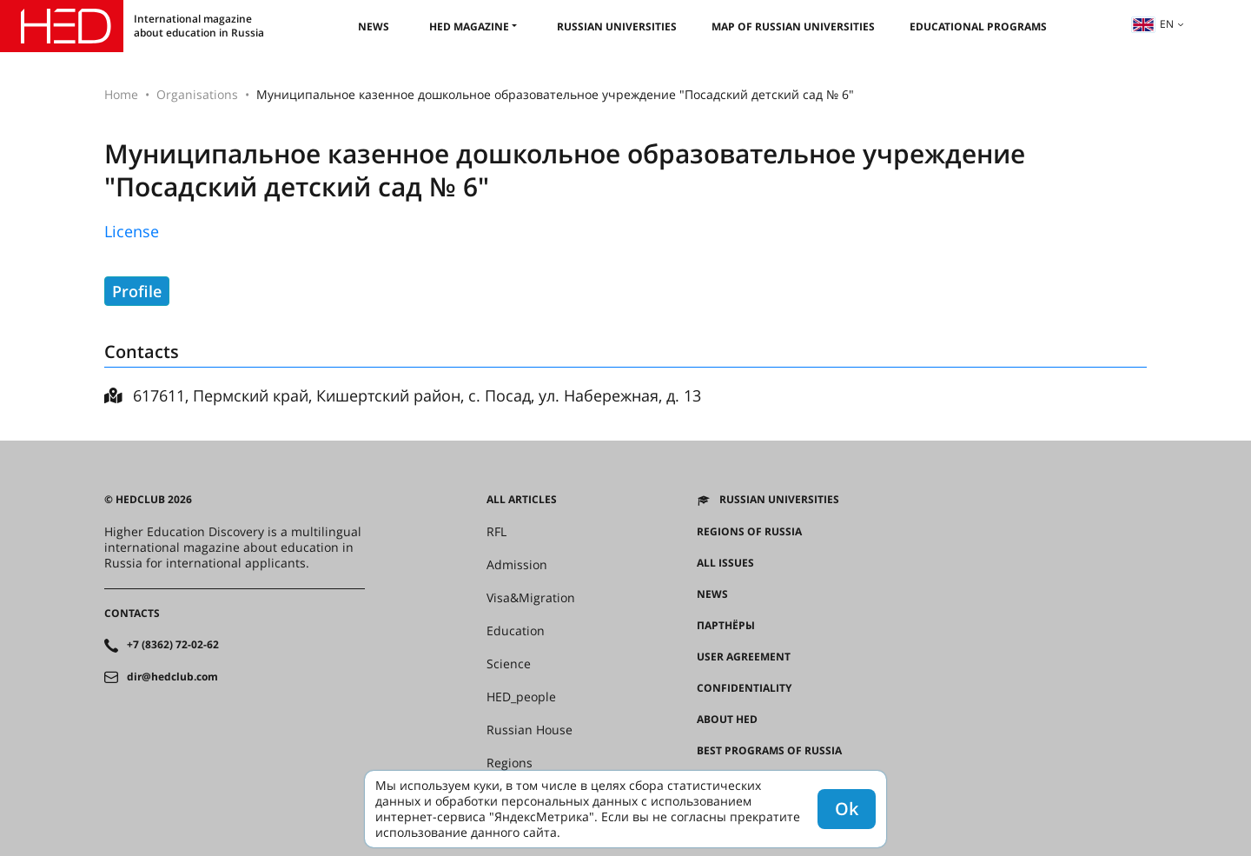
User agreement (744, 657)
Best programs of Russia (769, 751)
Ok (846, 808)
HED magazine (469, 26)
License (131, 231)
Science (508, 664)
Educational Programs (978, 26)
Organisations (197, 94)
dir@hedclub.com (172, 677)
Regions (509, 763)
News (373, 26)
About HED (727, 720)
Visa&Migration (530, 598)
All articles (521, 500)
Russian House (529, 730)
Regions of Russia (749, 532)
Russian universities (617, 26)
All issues (725, 563)
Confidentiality (744, 688)
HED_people (521, 697)
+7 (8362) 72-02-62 (173, 645)
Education (515, 631)
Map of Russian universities (793, 26)
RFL (496, 532)
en (1153, 24)
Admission (516, 565)
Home (121, 94)
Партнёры (726, 626)
